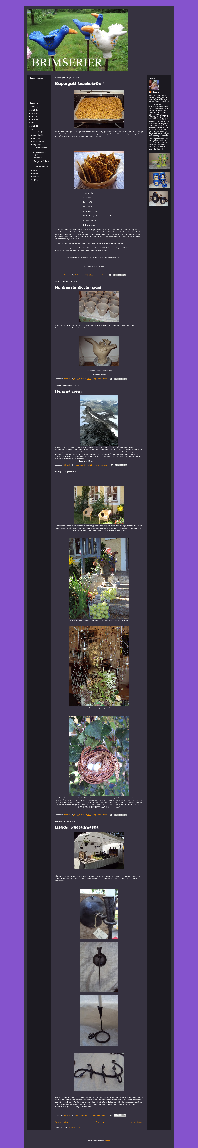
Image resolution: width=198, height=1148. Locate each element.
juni (34, 173)
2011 (33, 129)
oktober (36, 138)
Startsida (100, 1122)
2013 (33, 123)
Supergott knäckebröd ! (79, 83)
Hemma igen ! (68, 391)
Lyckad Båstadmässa (76, 827)
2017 (33, 110)
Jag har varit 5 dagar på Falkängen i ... (41, 162)
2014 (33, 120)
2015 (33, 116)
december (37, 132)
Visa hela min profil (156, 149)
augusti (36, 145)
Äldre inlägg (137, 1122)
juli (34, 170)
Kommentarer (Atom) (75, 1127)
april (35, 180)
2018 (33, 107)
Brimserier (155, 92)
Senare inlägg (62, 1122)
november (37, 135)
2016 (33, 113)
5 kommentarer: (101, 275)
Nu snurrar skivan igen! (78, 287)
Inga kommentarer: (100, 379)
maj (35, 176)
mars (35, 183)
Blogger (107, 1141)
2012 (33, 126)
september (37, 141)
